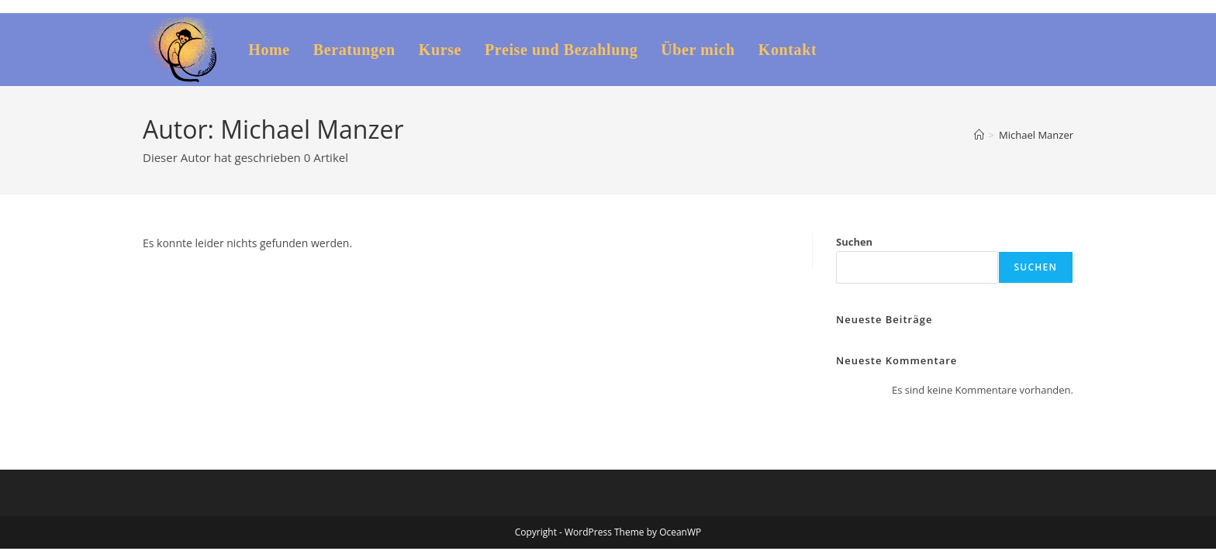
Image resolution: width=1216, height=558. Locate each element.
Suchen (854, 242)
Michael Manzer (1036, 135)
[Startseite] (979, 135)
